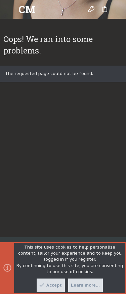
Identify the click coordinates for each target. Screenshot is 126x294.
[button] (10, 9)
